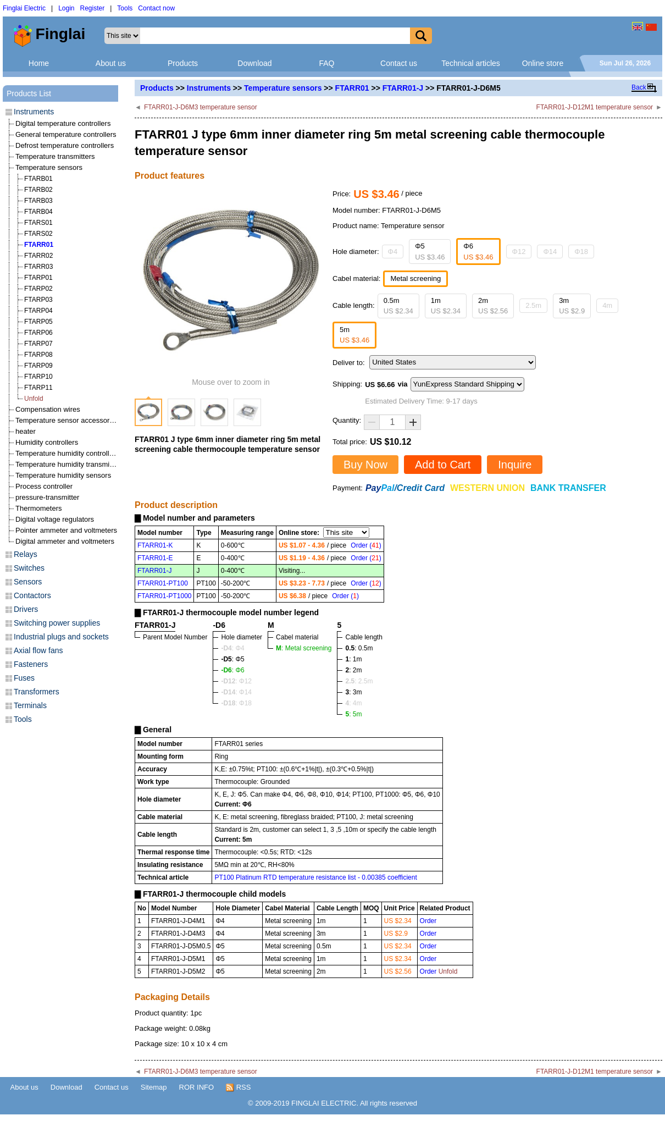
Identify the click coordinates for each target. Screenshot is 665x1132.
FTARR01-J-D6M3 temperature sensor (200, 107)
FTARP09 (38, 365)
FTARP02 (38, 288)
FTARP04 (38, 310)
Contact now (156, 8)
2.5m (533, 305)
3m (572, 306)
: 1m (353, 659)
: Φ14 (236, 692)
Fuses (24, 677)
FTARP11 (38, 387)
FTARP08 (38, 354)
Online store (542, 63)
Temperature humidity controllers (67, 453)
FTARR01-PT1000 (164, 596)
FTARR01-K (155, 545)
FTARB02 (38, 190)
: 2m (353, 670)
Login (66, 8)
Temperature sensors (283, 88)
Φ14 (550, 251)
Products (183, 63)
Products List (29, 93)
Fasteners (31, 664)
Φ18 (581, 251)
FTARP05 (38, 321)
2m (493, 306)
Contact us (398, 63)
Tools (124, 8)
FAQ (326, 63)
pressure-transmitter (47, 497)
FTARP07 (38, 343)
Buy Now (365, 465)
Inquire (514, 465)
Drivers (26, 609)
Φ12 (519, 251)
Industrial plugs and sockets (61, 636)
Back (638, 87)
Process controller (44, 486)
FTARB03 (38, 201)
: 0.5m (359, 648)
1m (446, 306)
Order (428, 921)
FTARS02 (38, 234)
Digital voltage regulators (54, 519)
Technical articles (470, 63)
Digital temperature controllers (62, 123)
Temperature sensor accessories (67, 420)
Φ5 (430, 251)
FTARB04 (38, 212)
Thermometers (38, 508)
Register (92, 8)
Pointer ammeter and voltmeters (66, 530)
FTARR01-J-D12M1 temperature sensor (594, 107)
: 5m (353, 714)
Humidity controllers (46, 442)
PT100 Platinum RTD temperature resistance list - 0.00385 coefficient (315, 877)
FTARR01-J (403, 88)
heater (25, 431)
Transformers (36, 691)
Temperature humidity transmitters (69, 464)
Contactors (32, 595)
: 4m (353, 703)
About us (111, 63)
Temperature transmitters (55, 156)
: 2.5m (359, 681)
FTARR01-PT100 (162, 583)
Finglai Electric (24, 8)
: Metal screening (303, 648)
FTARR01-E (155, 558)
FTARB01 (38, 179)
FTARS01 (38, 223)
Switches (29, 568)
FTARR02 (38, 255)
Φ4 (393, 251)
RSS (238, 1087)
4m (607, 305)
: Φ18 (236, 703)
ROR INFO (196, 1087)
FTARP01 (38, 277)
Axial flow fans (38, 650)
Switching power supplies (57, 623)
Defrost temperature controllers (64, 145)
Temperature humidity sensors (63, 475)
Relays (25, 554)
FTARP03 (38, 299)
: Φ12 (236, 681)
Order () (366, 545)
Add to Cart (442, 465)
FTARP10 (38, 376)
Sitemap (154, 1087)
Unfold (33, 398)
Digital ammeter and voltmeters (64, 541)
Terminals (30, 705)
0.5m (398, 306)
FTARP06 (38, 332)
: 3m (353, 692)
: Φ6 (232, 670)
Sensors (28, 581)
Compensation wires (47, 409)
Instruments (209, 88)
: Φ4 (232, 648)
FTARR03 (38, 266)
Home (39, 63)
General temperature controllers (66, 134)
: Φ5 (232, 659)
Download (254, 63)
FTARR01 (352, 88)
